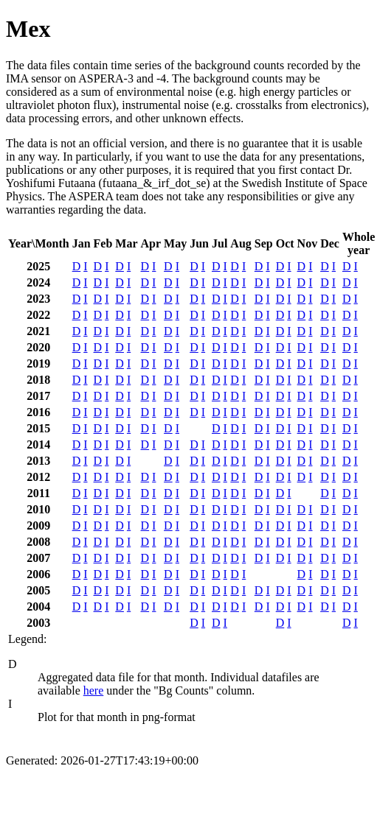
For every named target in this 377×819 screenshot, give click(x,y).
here (93, 690)
